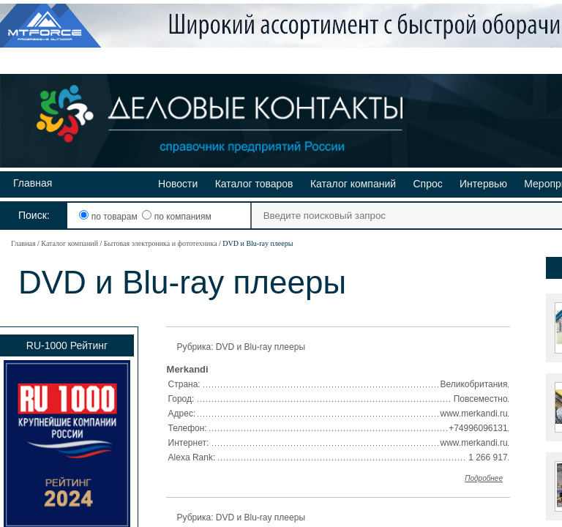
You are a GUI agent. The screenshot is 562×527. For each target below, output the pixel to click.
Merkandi (188, 369)
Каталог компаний (353, 184)
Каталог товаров (254, 184)
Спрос (427, 184)
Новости (178, 184)
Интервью (483, 184)
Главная (32, 183)
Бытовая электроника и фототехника (160, 243)
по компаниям (176, 217)
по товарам (109, 217)
